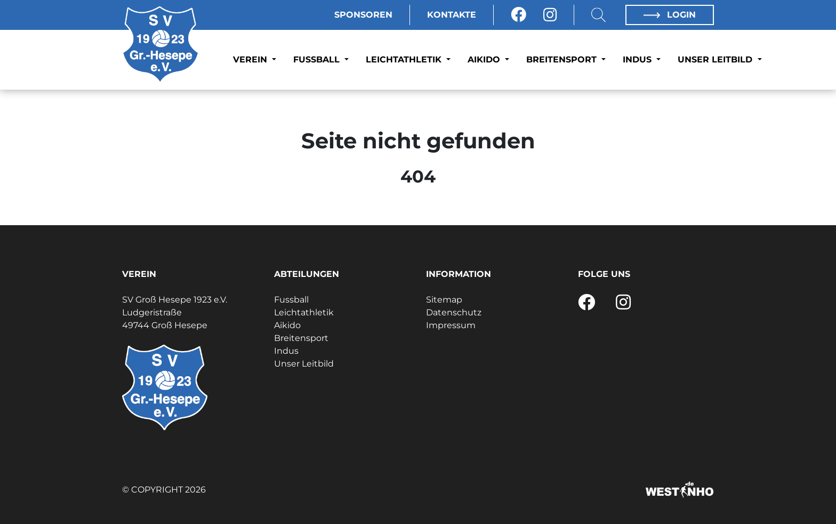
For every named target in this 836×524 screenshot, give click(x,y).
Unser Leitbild (716, 59)
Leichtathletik (405, 59)
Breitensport (562, 59)
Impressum (451, 325)
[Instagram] (550, 15)
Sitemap (444, 300)
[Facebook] (518, 15)
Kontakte (451, 15)
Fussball (317, 59)
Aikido (485, 59)
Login (670, 15)
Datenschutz (453, 312)
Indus (638, 59)
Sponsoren (363, 15)
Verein (251, 59)
